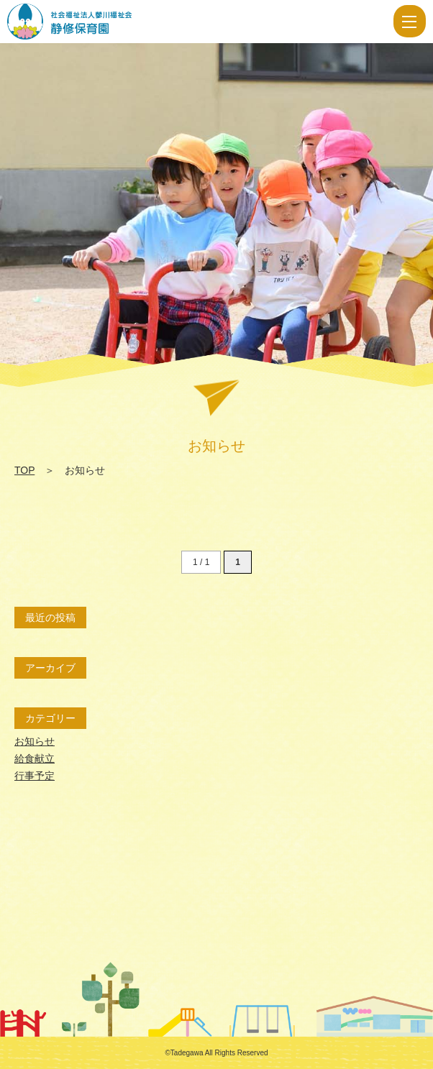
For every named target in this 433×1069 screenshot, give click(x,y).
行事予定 (34, 775)
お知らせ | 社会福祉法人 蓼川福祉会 (117, 22)
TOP (24, 470)
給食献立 (34, 758)
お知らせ (34, 741)
